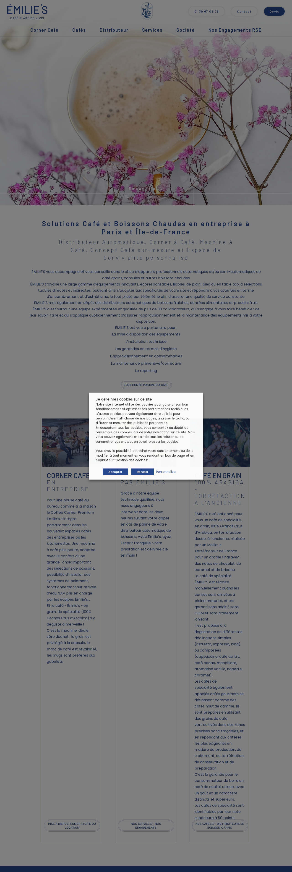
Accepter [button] (115, 471)
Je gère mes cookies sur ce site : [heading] (125, 399)
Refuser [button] (142, 471)
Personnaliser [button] (166, 471)
